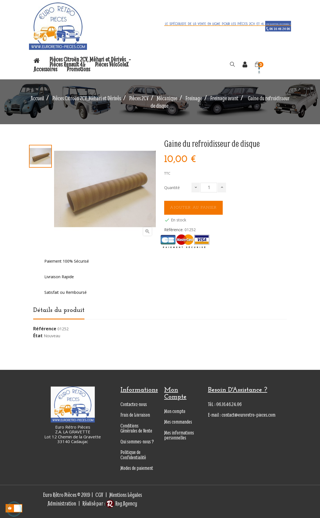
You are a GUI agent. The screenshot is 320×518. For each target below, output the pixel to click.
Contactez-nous (133, 404)
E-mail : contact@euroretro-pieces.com (241, 415)
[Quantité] (208, 187)
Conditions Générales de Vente (136, 428)
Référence (44, 328)
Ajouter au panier (193, 208)
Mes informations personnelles (179, 435)
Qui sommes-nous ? (137, 441)
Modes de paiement (136, 468)
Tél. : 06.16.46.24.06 (225, 404)
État (38, 335)
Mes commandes (178, 422)
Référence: (173, 229)
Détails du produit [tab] (58, 310)
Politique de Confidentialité (133, 455)
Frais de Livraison (135, 415)
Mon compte (174, 411)
